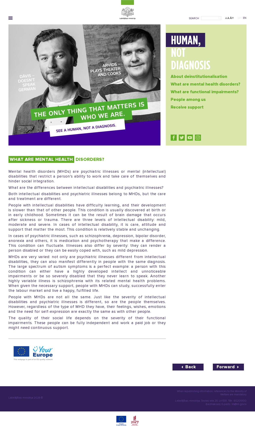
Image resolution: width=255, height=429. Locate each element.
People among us (188, 99)
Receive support (187, 107)
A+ (232, 18)
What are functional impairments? (205, 91)
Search (194, 18)
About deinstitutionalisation (199, 76)
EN (245, 18)
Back (188, 366)
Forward (228, 366)
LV (239, 18)
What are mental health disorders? (205, 84)
